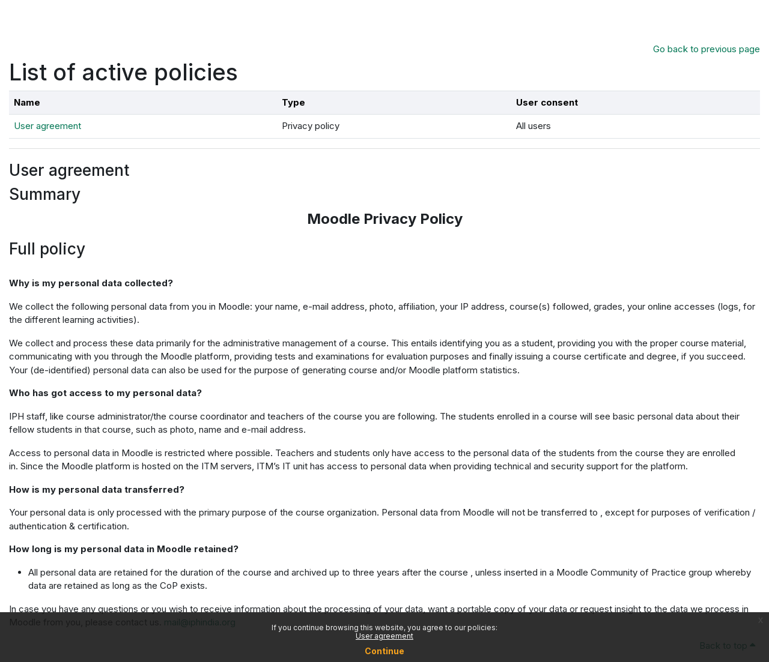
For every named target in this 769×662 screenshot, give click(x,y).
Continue (384, 651)
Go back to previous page (706, 49)
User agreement (384, 635)
